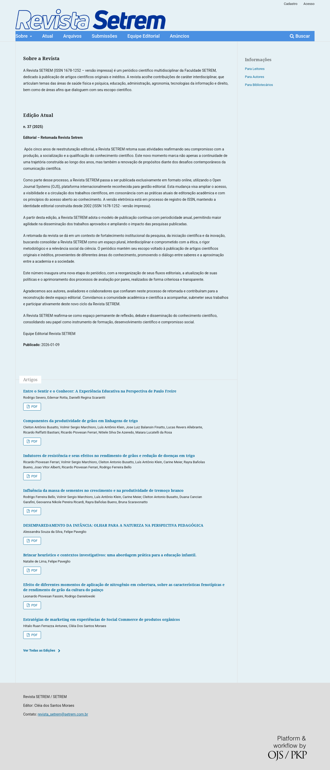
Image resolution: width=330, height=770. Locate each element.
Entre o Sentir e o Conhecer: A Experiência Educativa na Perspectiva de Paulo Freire (99, 391)
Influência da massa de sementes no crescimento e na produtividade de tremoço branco (103, 490)
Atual (47, 36)
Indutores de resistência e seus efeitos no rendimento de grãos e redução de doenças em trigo (109, 455)
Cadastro (291, 4)
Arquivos (72, 36)
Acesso (309, 4)
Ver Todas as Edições (39, 650)
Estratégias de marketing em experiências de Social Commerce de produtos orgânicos (101, 619)
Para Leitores (255, 69)
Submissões (104, 36)
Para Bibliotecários (259, 85)
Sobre (22, 36)
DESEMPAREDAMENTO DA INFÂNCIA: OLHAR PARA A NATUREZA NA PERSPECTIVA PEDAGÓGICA (113, 525)
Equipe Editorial (143, 36)
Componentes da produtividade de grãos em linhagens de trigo (80, 420)
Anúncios (179, 36)
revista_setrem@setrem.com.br (63, 714)
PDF (33, 406)
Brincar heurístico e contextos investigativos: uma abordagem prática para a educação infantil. (109, 554)
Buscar (300, 36)
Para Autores (254, 77)
